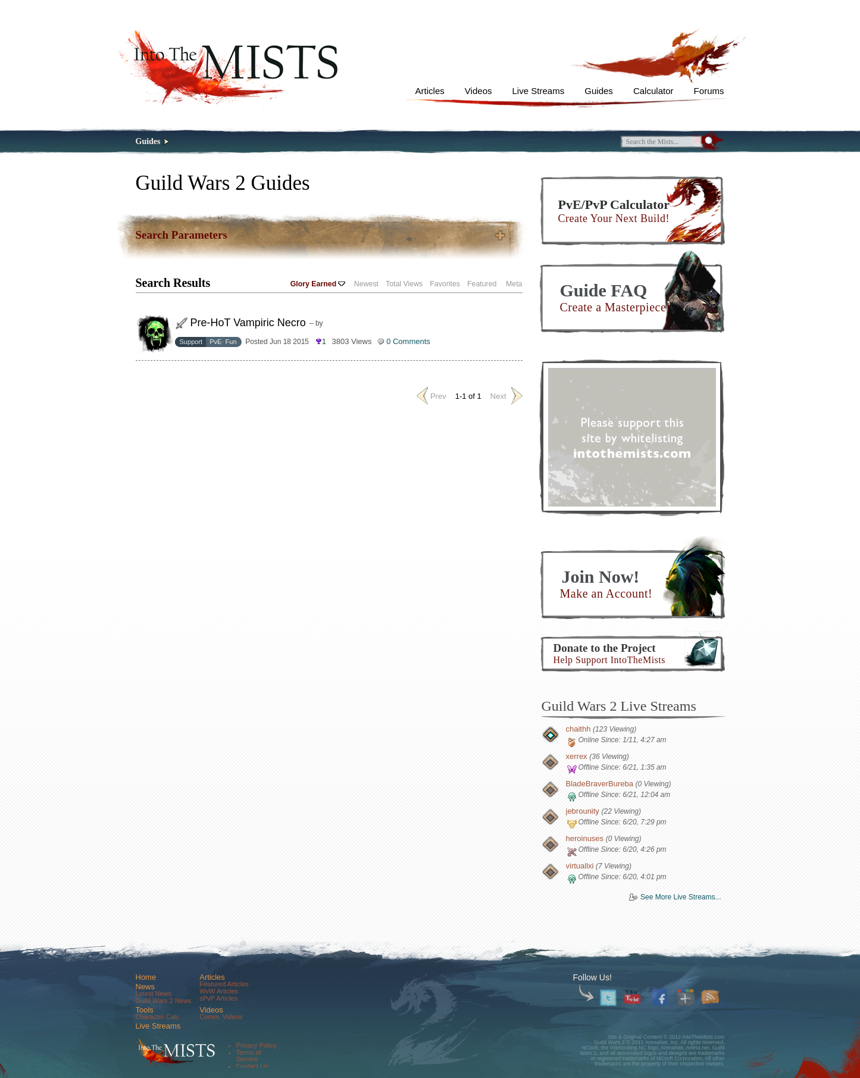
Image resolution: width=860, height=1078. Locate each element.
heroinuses (585, 838)
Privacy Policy (256, 1045)
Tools (145, 1009)
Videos (478, 91)
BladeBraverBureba (599, 783)
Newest (366, 284)
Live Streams (538, 91)
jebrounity (582, 811)
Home (146, 977)
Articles (430, 91)
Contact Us (252, 1066)
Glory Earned (317, 284)
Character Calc (157, 1016)
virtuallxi (580, 865)
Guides (598, 91)
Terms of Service (248, 1056)
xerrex (576, 756)
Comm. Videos (220, 1016)
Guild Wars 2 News (164, 1000)
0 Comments (408, 341)
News (145, 986)
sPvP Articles (218, 998)
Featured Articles (224, 984)
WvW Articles (218, 991)
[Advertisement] (632, 437)
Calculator (653, 91)
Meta (514, 284)
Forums (709, 91)
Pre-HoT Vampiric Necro (248, 323)
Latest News (154, 993)
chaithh (578, 728)
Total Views (404, 284)
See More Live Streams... (680, 897)
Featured (481, 284)
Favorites (445, 284)
